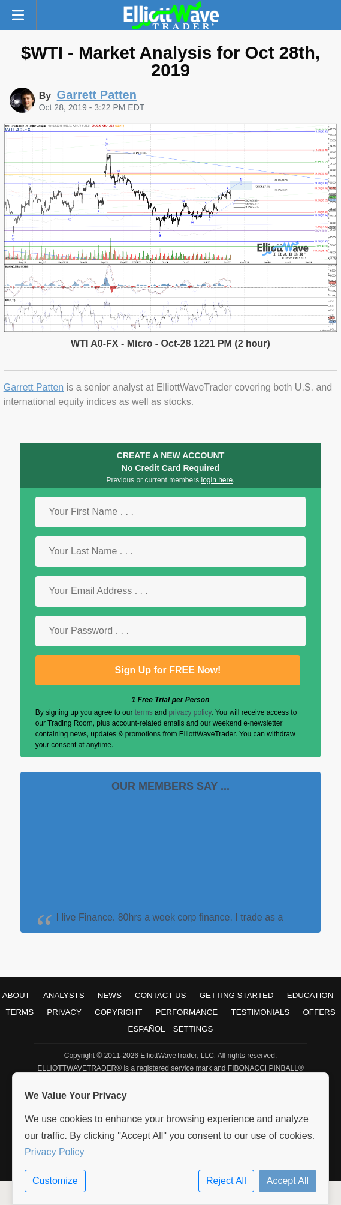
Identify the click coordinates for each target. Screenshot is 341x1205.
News (110, 995)
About (16, 995)
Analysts (64, 995)
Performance (187, 1012)
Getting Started (237, 995)
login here (217, 480)
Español (146, 1028)
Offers (319, 1012)
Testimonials (260, 1012)
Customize (55, 1181)
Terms (19, 1012)
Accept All (288, 1181)
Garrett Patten (34, 387)
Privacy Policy (55, 1152)
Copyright (118, 1012)
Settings (193, 1028)
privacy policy (189, 712)
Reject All (226, 1181)
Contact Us (160, 995)
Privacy (64, 1012)
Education (310, 995)
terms (144, 712)
